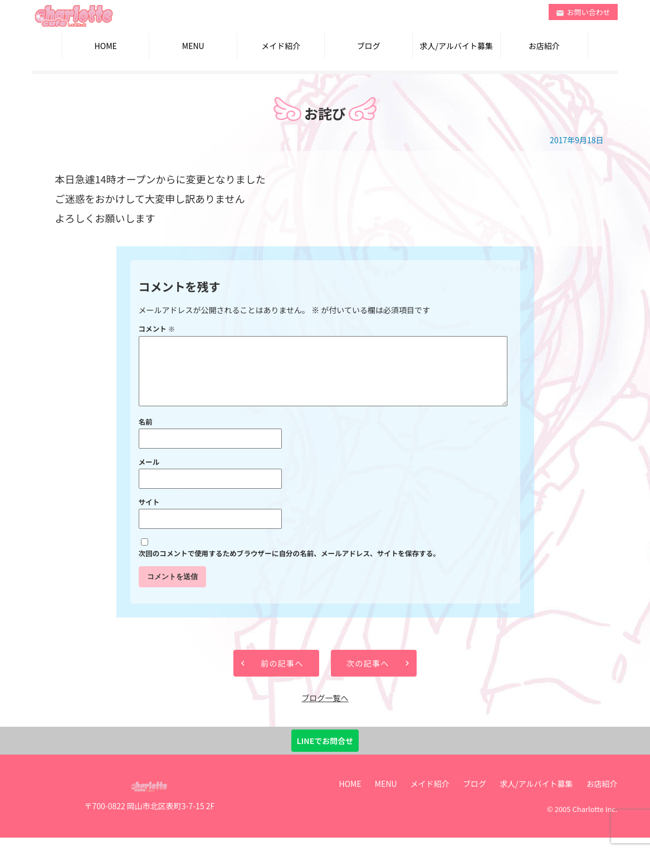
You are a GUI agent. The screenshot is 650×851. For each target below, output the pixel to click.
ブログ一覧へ (324, 711)
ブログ (368, 45)
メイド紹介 (280, 45)
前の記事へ (282, 676)
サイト (149, 515)
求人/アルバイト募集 (456, 45)
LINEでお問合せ (325, 754)
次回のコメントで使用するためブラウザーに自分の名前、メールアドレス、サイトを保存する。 (290, 566)
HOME (106, 45)
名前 (146, 435)
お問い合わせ (583, 12)
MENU (193, 45)
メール (149, 475)
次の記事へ (367, 676)
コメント (157, 328)
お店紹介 (544, 45)
